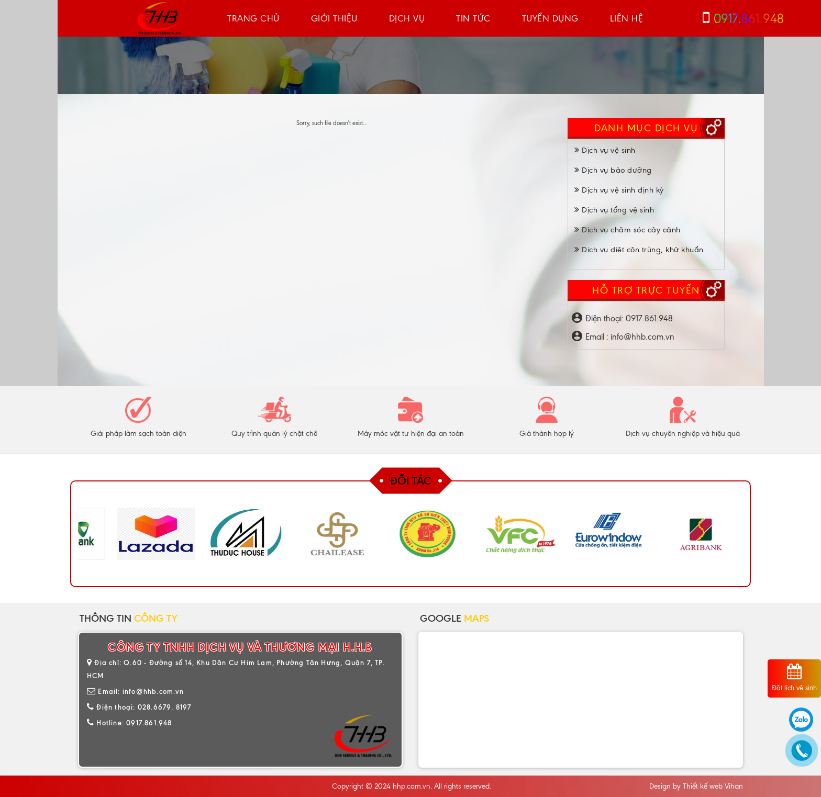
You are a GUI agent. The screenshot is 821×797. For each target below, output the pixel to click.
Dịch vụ (407, 18)
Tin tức (473, 18)
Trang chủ (253, 18)
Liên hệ (627, 18)
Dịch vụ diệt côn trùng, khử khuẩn (639, 249)
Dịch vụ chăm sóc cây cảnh (627, 229)
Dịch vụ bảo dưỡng (613, 170)
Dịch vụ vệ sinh (605, 150)
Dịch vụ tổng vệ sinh (614, 210)
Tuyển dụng (550, 18)
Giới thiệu (334, 18)
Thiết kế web (703, 786)
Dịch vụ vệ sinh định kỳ (619, 190)
